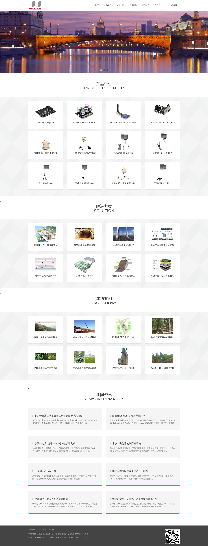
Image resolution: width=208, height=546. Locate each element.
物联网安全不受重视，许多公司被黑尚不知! (135, 499)
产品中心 (107, 5)
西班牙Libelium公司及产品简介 (128, 415)
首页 (97, 5)
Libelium (51, 529)
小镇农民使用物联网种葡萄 (126, 443)
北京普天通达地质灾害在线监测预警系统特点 (58, 415)
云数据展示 (172, 5)
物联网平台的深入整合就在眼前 (51, 499)
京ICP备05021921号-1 (78, 534)
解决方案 (120, 5)
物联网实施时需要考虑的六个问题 (130, 471)
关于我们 (158, 5)
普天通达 (43, 529)
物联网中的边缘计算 (45, 471)
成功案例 (133, 5)
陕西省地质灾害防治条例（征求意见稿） (56, 443)
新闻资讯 (146, 5)
